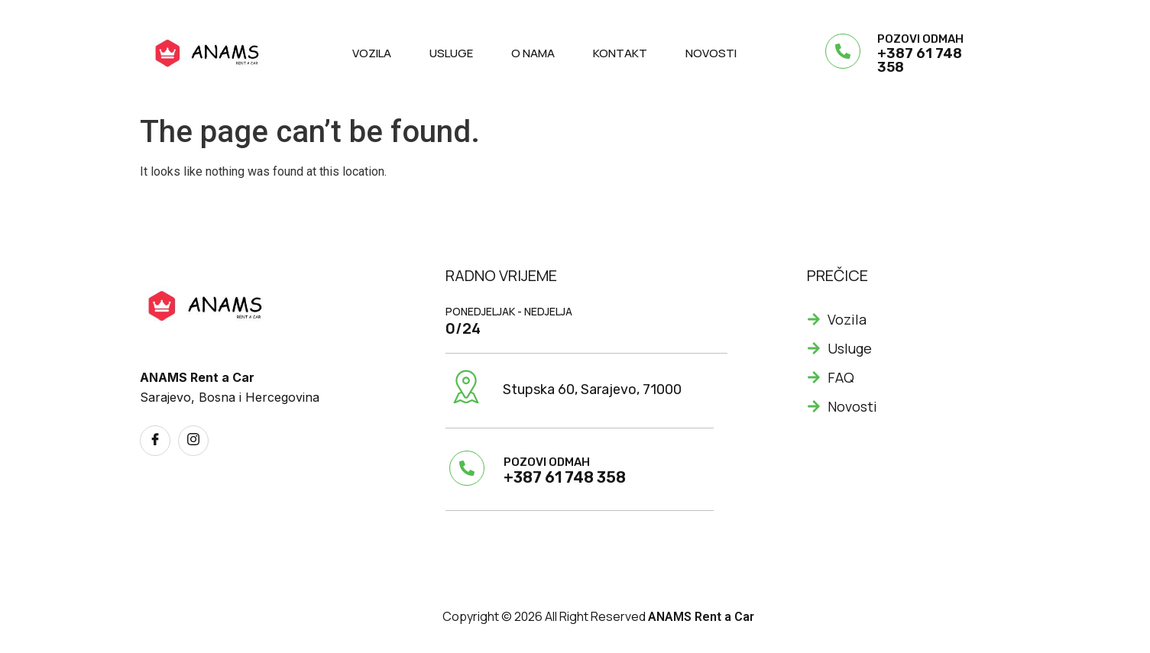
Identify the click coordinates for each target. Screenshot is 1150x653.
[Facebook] (155, 440)
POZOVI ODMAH (920, 39)
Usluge (451, 53)
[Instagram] (193, 440)
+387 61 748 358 (919, 60)
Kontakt (620, 53)
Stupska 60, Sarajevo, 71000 (592, 389)
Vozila (371, 53)
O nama (533, 53)
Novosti (711, 53)
